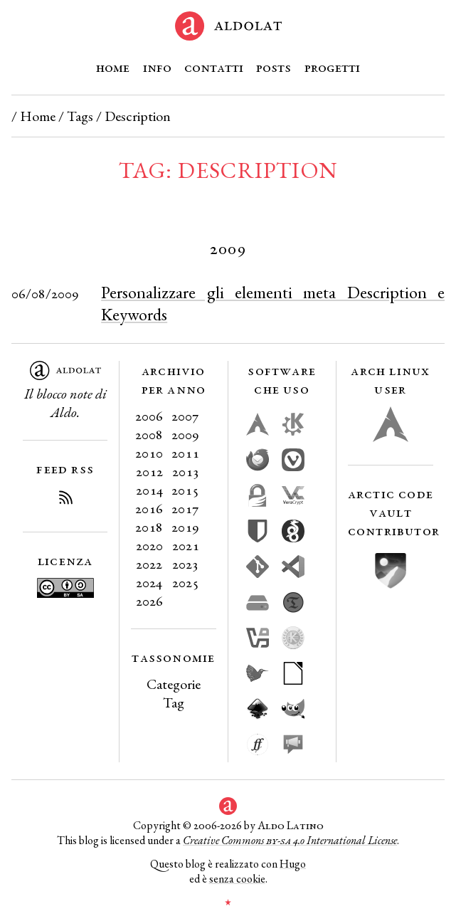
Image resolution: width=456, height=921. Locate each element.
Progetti (332, 67)
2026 (149, 600)
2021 (185, 545)
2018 (149, 526)
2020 (149, 545)
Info (157, 67)
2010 (149, 452)
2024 (149, 582)
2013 (185, 471)
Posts (273, 67)
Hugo (293, 863)
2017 (185, 508)
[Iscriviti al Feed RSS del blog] (65, 499)
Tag (173, 702)
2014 (149, 489)
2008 (149, 434)
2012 (149, 471)
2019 (185, 526)
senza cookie (237, 878)
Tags (80, 116)
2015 (185, 489)
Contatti (213, 67)
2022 (149, 563)
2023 (185, 563)
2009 (185, 434)
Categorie (174, 684)
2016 (149, 508)
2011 (185, 452)
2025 (185, 582)
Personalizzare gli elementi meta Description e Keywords (273, 303)
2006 (149, 415)
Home (112, 67)
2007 (185, 415)
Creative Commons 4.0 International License (290, 840)
